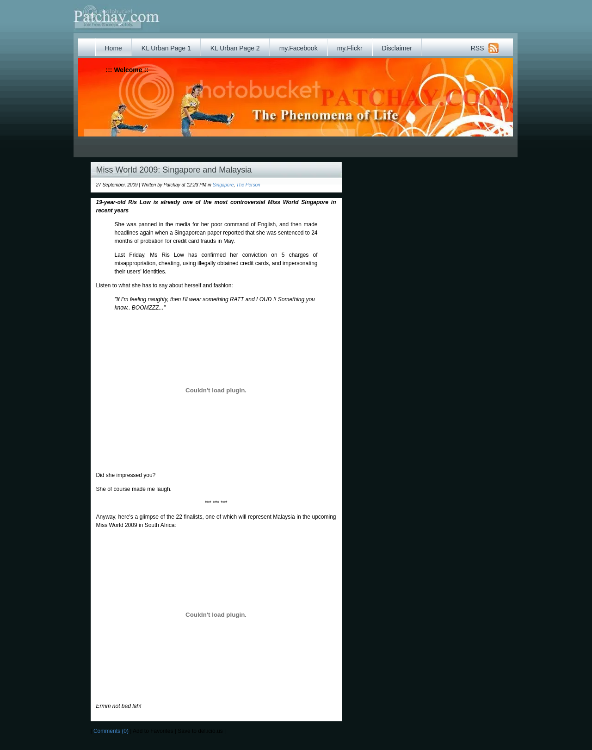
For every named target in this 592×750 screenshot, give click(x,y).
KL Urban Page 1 (166, 48)
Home (113, 48)
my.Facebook (298, 48)
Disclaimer (397, 48)
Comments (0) (111, 731)
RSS (477, 48)
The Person (248, 184)
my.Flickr (350, 48)
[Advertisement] (271, 143)
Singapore (223, 184)
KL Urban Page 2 (235, 48)
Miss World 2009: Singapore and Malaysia (174, 169)
